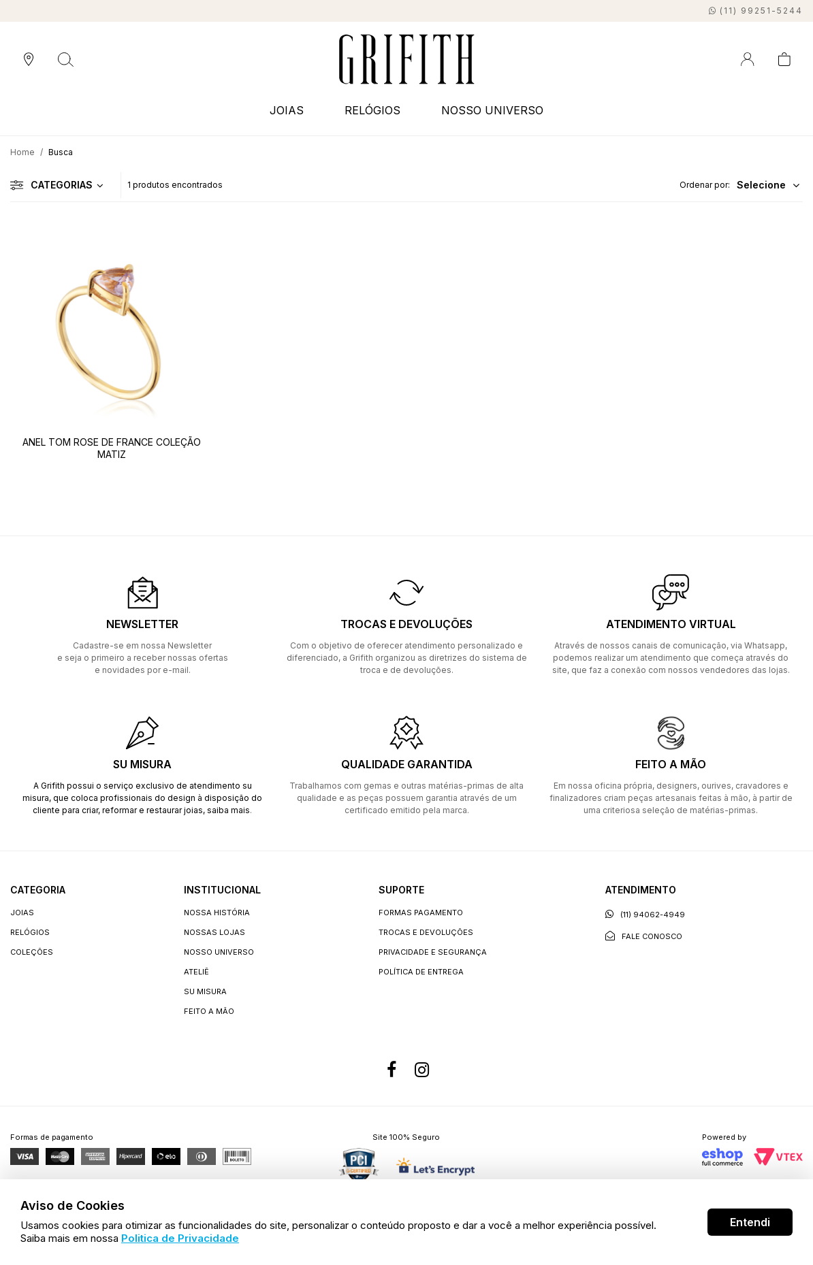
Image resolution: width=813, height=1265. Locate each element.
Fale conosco (643, 936)
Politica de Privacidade (180, 1238)
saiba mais (228, 810)
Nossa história (217, 912)
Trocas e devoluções (426, 932)
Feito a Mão (209, 1011)
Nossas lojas (214, 932)
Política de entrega (421, 971)
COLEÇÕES (31, 952)
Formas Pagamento (421, 912)
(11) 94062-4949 (645, 914)
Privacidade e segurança (433, 952)
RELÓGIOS (372, 110)
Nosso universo (219, 952)
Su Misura (205, 991)
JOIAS (287, 110)
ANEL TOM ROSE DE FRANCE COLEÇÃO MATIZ (111, 448)
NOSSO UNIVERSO (492, 110)
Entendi (750, 1222)
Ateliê (196, 971)
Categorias (51, 185)
